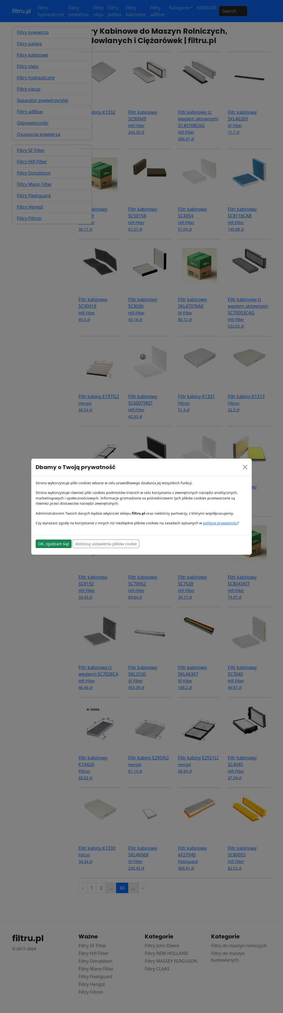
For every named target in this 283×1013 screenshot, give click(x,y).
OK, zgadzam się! (53, 543)
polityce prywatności (220, 522)
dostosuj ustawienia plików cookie (106, 543)
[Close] (245, 467)
